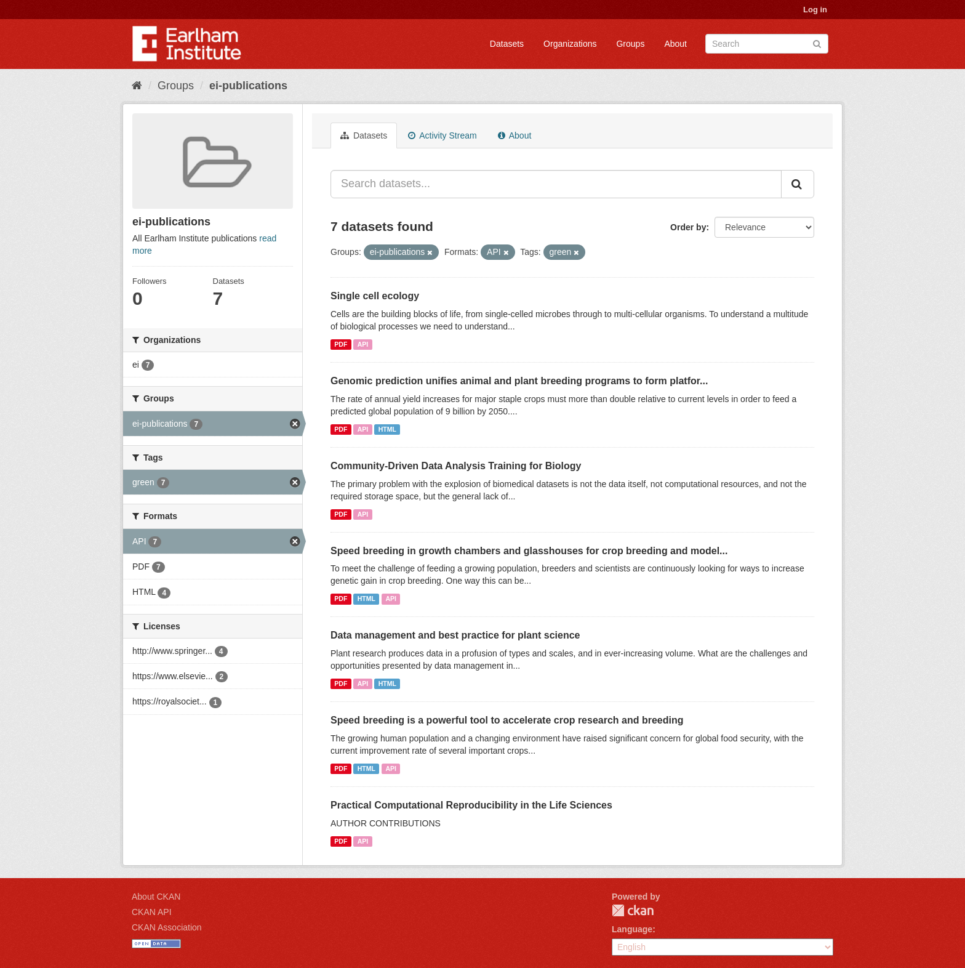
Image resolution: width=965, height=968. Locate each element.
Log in (815, 9)
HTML (387, 429)
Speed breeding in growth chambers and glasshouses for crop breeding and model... (528, 551)
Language (632, 929)
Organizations (569, 44)
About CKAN (156, 896)
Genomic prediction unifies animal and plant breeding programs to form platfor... (519, 381)
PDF (340, 344)
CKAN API (152, 912)
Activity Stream (442, 135)
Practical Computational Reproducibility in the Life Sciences (471, 805)
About (675, 44)
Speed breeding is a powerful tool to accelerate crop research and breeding (507, 720)
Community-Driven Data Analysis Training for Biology (455, 466)
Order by (688, 227)
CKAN (633, 910)
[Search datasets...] (556, 184)
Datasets (507, 44)
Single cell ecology (374, 296)
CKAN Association (167, 927)
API (363, 344)
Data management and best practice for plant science (455, 635)
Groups (630, 44)
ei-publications (248, 85)
